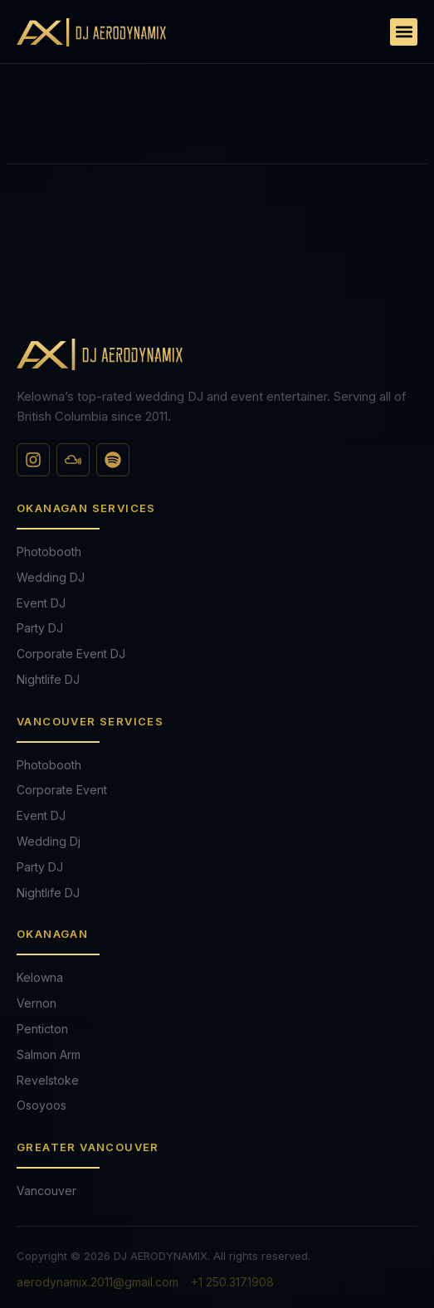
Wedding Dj (48, 841)
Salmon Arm (48, 1054)
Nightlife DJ (48, 679)
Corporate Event (62, 790)
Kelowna (40, 977)
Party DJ (40, 628)
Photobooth (49, 551)
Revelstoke (48, 1080)
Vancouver (46, 1191)
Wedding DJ (51, 577)
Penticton (42, 1029)
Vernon (36, 1003)
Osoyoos (41, 1105)
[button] (403, 32)
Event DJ (41, 603)
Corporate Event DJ (71, 654)
